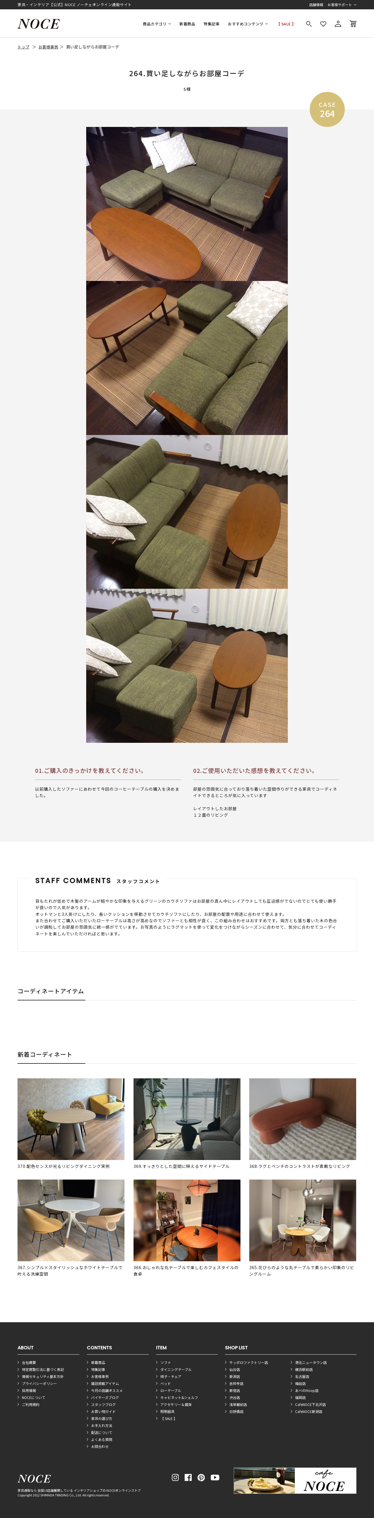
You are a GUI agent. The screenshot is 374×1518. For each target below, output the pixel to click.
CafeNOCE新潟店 (308, 1411)
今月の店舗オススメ (107, 1390)
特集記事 (211, 24)
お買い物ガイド (103, 1411)
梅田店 (300, 1383)
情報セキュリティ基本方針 (43, 1376)
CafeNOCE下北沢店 (310, 1404)
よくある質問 (101, 1439)
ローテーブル (170, 1390)
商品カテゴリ (155, 24)
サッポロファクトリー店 (248, 1362)
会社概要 (29, 1362)
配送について (101, 1432)
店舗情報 (316, 4)
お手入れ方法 (101, 1425)
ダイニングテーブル (176, 1369)
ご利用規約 (30, 1404)
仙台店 (234, 1369)
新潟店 (234, 1376)
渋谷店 (234, 1397)
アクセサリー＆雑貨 (176, 1404)
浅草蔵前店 (238, 1404)
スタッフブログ (103, 1404)
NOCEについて (33, 1397)
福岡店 (300, 1397)
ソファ (165, 1362)
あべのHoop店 (306, 1390)
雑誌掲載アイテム (105, 1383)
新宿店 (234, 1390)
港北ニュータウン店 (311, 1362)
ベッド (165, 1383)
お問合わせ (100, 1446)
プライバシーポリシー (39, 1383)
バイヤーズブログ (105, 1397)
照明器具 (167, 1411)
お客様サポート (340, 4)
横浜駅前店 (304, 1369)
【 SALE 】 (286, 24)
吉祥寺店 (236, 1383)
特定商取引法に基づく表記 (43, 1369)
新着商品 (187, 24)
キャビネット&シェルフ (179, 1397)
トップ (24, 47)
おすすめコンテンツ (246, 24)
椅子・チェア (170, 1376)
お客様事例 (48, 47)
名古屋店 (302, 1376)
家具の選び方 (101, 1418)
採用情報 (29, 1390)
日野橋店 (236, 1411)
